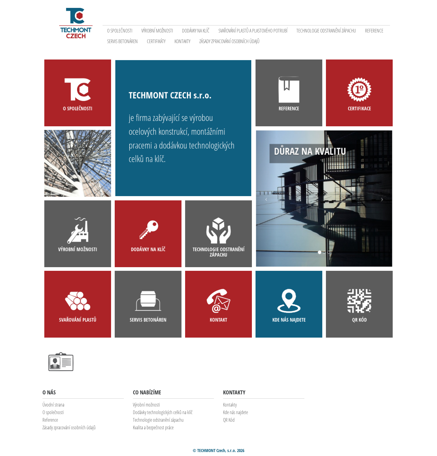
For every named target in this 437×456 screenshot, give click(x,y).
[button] (269, 198)
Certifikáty (156, 41)
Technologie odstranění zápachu (326, 30)
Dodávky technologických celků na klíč (162, 412)
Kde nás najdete (235, 412)
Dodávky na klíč (195, 30)
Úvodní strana (53, 404)
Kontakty (182, 41)
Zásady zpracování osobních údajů (229, 41)
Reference (374, 30)
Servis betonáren (122, 41)
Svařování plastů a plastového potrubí (252, 30)
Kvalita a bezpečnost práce (153, 427)
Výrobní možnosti (157, 30)
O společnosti (119, 30)
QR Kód (229, 420)
